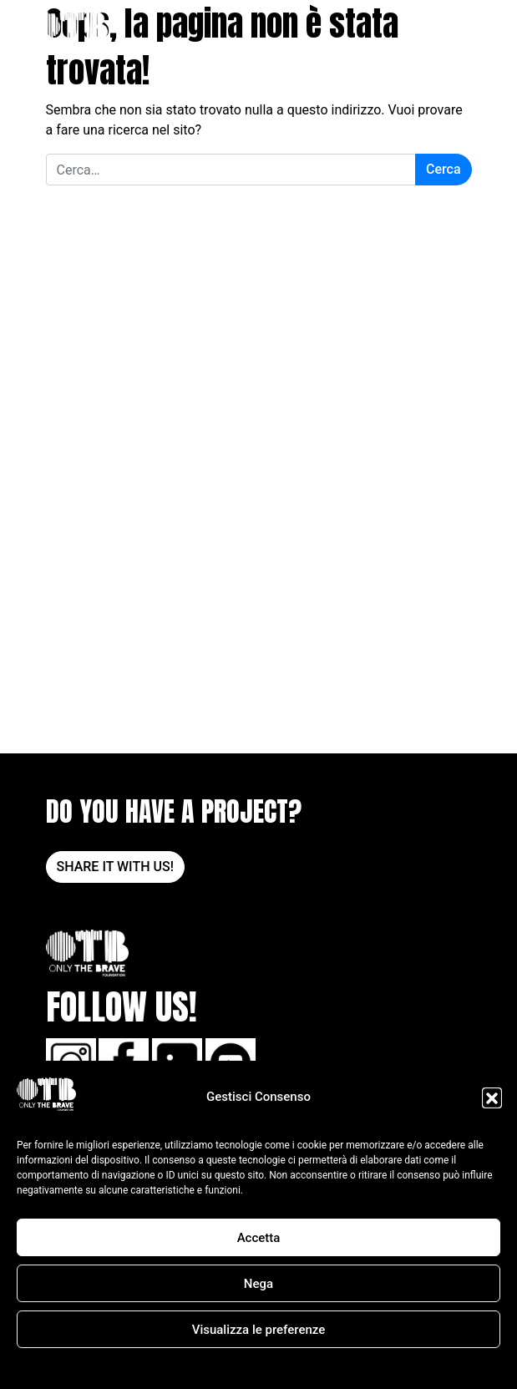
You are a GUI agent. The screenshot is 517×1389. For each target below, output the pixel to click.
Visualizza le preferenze (259, 1329)
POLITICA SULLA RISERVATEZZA (288, 1367)
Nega (258, 1283)
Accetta (259, 1237)
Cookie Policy (177, 1367)
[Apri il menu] (461, 31)
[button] (492, 1097)
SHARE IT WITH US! (115, 866)
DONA (424, 32)
